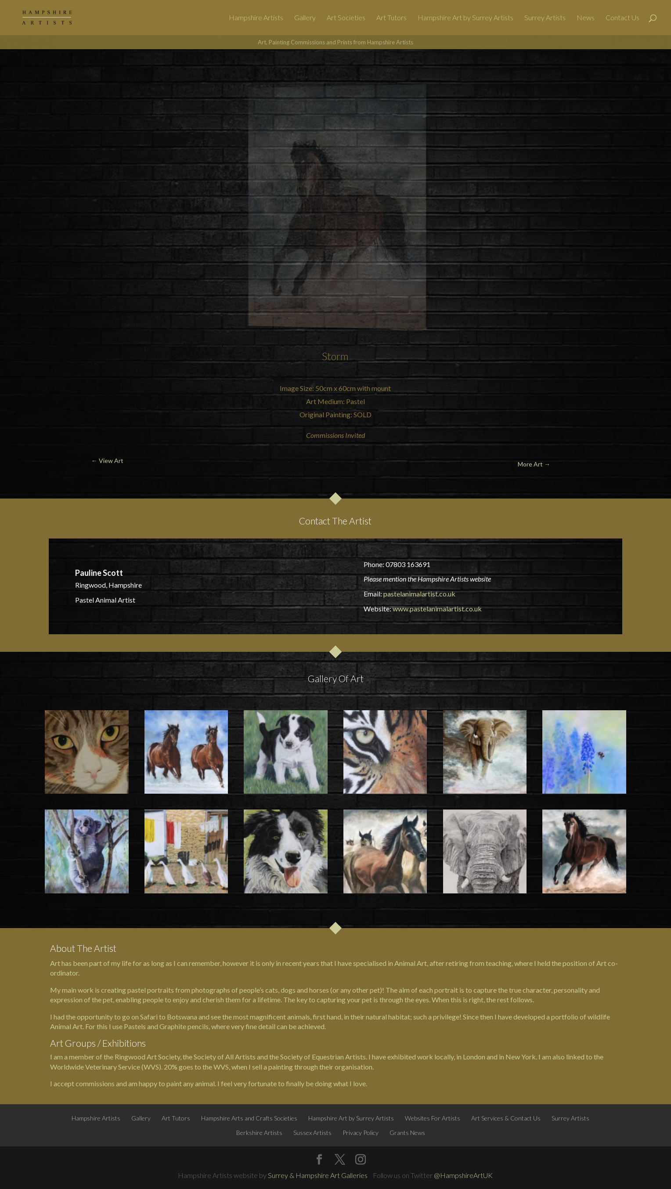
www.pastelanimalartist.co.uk (437, 608)
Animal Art (410, 963)
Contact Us (622, 18)
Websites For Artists (432, 1118)
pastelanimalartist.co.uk (419, 593)
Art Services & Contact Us (506, 1118)
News (586, 18)
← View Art (53, 70)
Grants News (407, 1132)
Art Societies (346, 18)
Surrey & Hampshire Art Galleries (318, 1175)
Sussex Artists (312, 1132)
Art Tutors (391, 18)
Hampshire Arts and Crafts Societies (249, 1118)
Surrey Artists (545, 18)
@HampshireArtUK (463, 1175)
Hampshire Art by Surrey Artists (465, 18)
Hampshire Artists (256, 18)
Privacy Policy (361, 1132)
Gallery (305, 18)
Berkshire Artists (259, 1132)
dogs (288, 990)
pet (367, 999)
